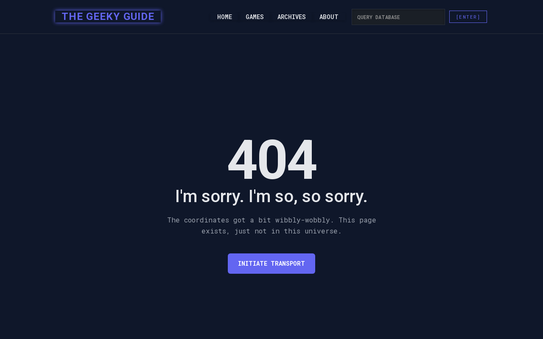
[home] (105, 17)
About (329, 17)
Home (224, 17)
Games (255, 17)
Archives (291, 17)
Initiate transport (271, 263)
